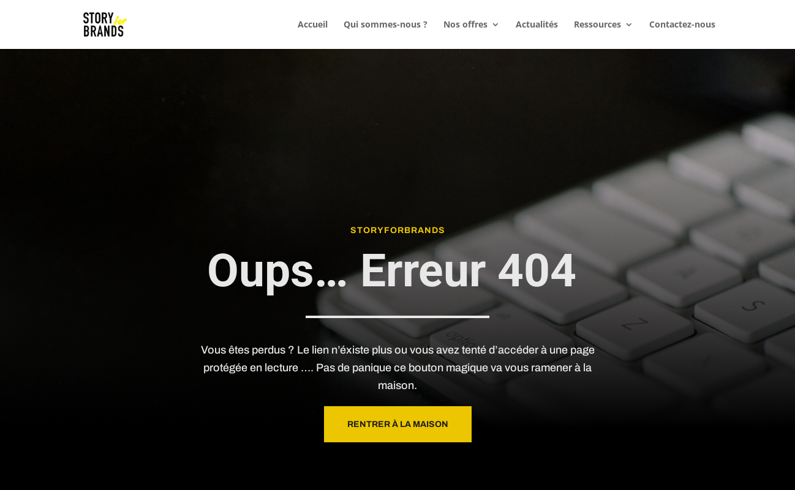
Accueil (313, 25)
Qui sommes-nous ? (386, 25)
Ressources (597, 25)
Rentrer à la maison (397, 424)
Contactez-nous (682, 25)
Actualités (537, 25)
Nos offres (465, 25)
